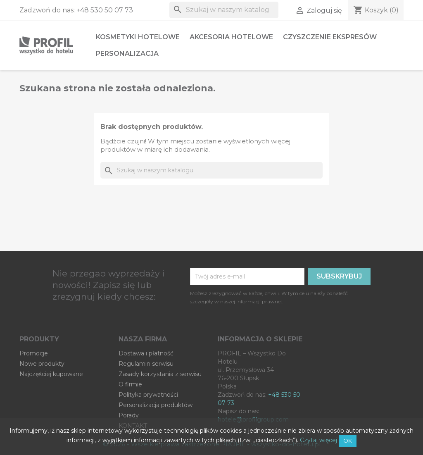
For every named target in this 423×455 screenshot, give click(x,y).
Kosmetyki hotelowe (138, 37)
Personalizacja (127, 53)
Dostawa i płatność (146, 353)
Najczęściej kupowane (51, 374)
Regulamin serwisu (146, 363)
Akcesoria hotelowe (231, 37)
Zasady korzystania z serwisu (160, 374)
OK (347, 440)
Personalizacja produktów (155, 405)
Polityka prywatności (148, 394)
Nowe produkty (41, 363)
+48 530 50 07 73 (104, 10)
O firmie (130, 384)
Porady (129, 415)
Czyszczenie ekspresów (330, 37)
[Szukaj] (223, 10)
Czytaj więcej (318, 440)
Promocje (33, 353)
